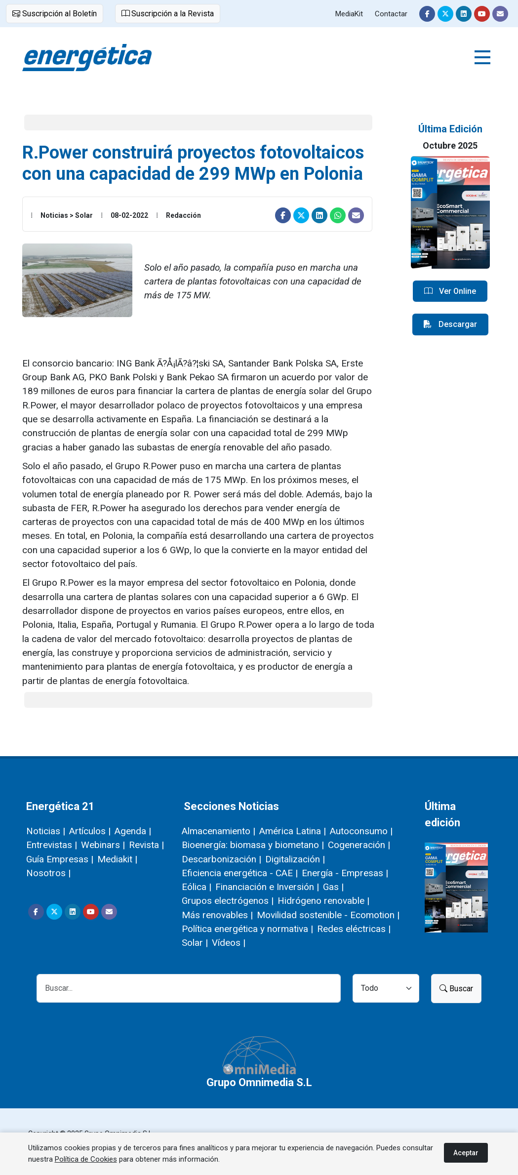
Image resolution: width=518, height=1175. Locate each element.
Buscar (456, 988)
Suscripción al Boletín (54, 13)
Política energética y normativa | (247, 928)
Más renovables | (217, 915)
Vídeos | (228, 942)
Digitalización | (295, 859)
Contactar (391, 13)
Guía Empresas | (59, 859)
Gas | (333, 886)
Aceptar (465, 1153)
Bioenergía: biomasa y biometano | (253, 845)
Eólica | (196, 886)
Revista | (146, 845)
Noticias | (45, 831)
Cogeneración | (359, 845)
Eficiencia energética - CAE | (240, 873)
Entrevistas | (51, 845)
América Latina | (292, 831)
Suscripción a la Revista (167, 13)
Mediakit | (117, 859)
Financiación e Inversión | (267, 886)
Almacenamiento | (218, 831)
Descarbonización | (221, 859)
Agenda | (133, 831)
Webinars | (103, 845)
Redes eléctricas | (354, 928)
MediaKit (349, 13)
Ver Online (450, 291)
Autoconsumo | (361, 831)
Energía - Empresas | (345, 873)
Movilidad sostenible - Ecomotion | (328, 915)
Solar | (195, 942)
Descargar (450, 324)
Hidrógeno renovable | (323, 900)
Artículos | (90, 831)
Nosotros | (48, 873)
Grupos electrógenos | (228, 900)
